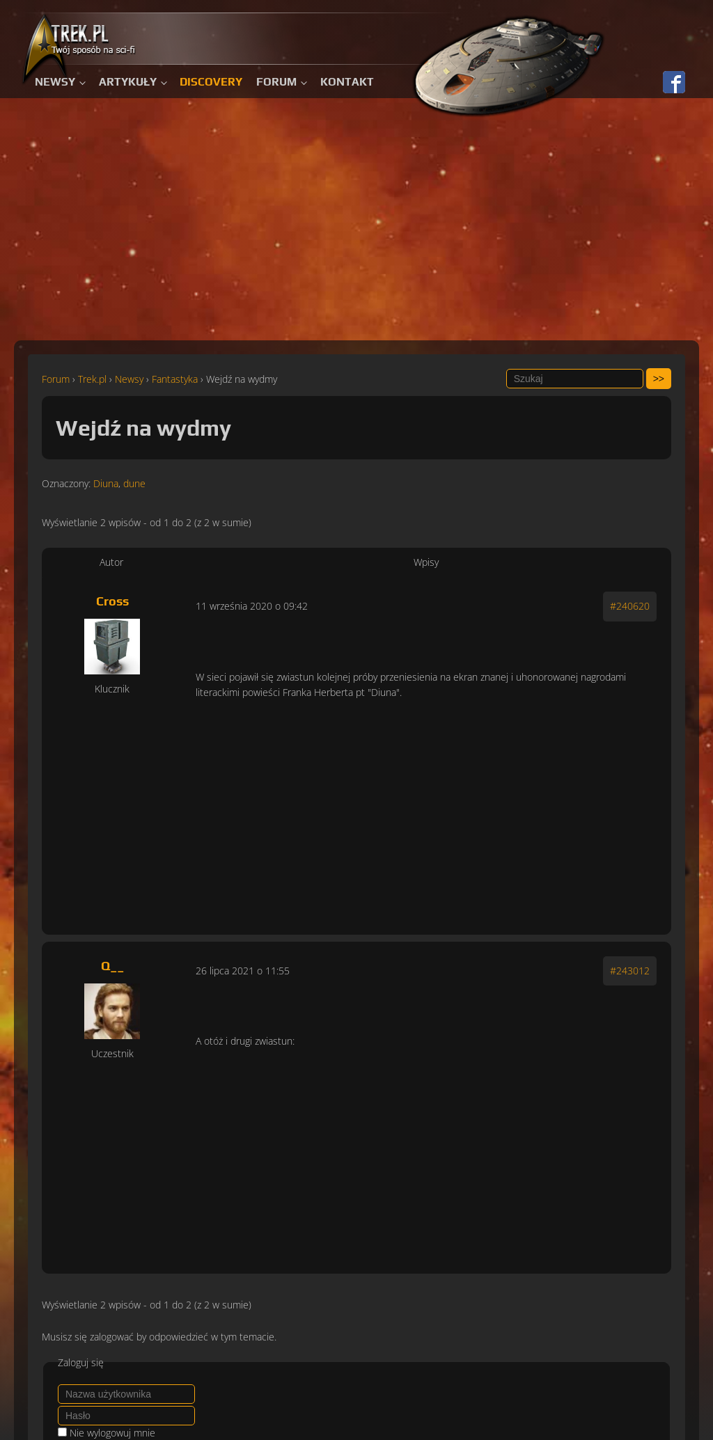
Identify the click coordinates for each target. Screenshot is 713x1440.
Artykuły (128, 81)
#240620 (630, 605)
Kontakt (347, 81)
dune (134, 483)
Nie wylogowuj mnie (112, 1432)
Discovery (211, 81)
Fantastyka (175, 379)
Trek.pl (92, 379)
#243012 (630, 970)
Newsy (55, 81)
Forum (276, 81)
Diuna (105, 483)
